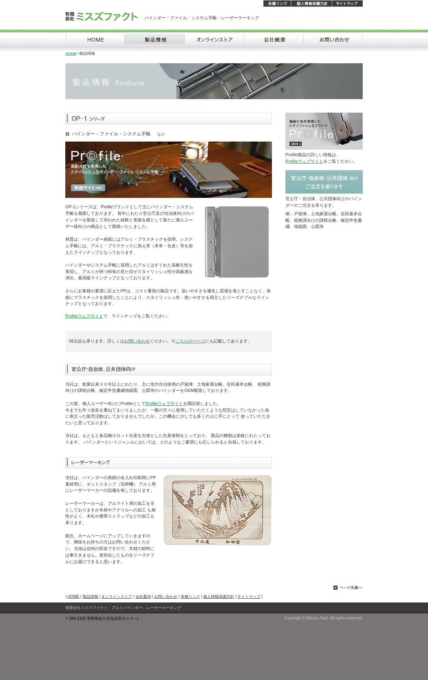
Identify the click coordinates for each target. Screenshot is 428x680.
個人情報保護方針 (218, 596)
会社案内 (143, 596)
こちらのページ (190, 341)
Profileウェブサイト (84, 316)
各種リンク (190, 596)
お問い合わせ (137, 341)
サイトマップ (248, 596)
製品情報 (90, 596)
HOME (70, 53)
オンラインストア (116, 596)
